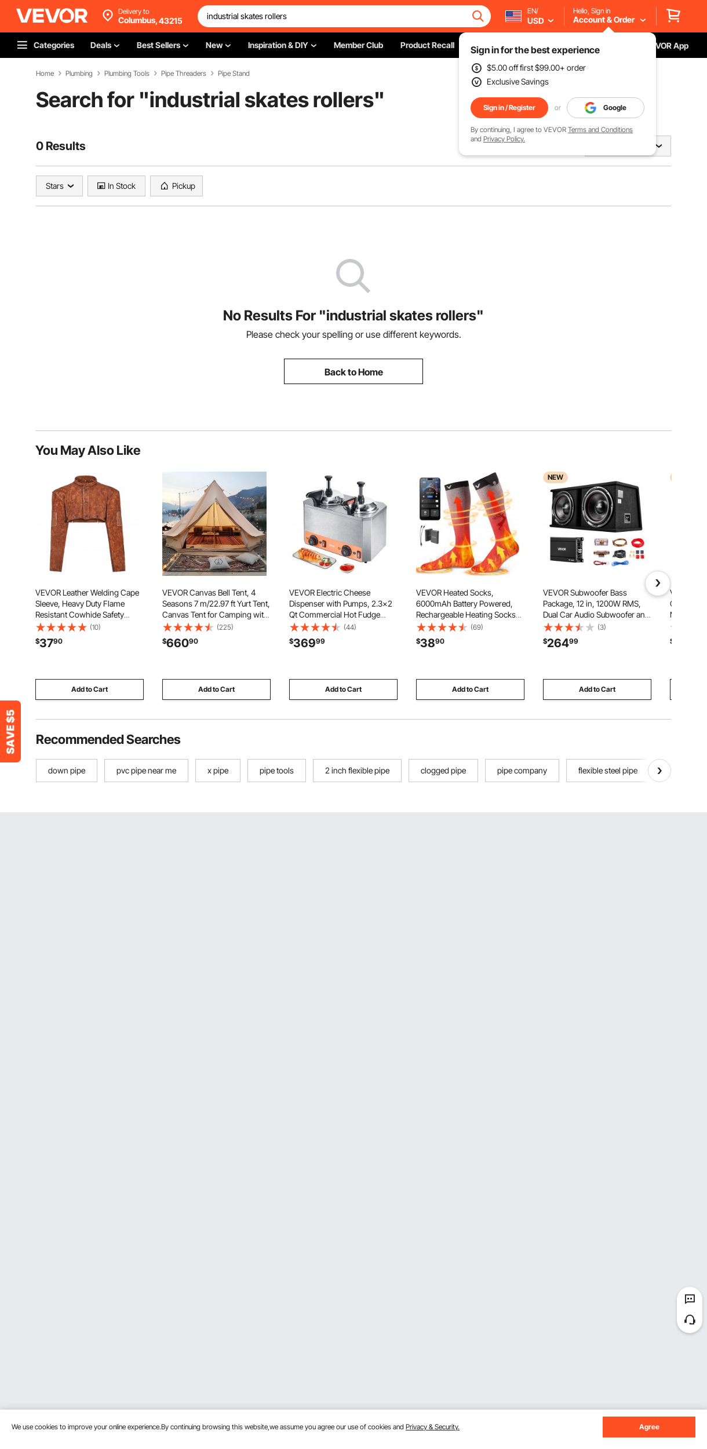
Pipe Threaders (183, 74)
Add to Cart (89, 689)
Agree (649, 1426)
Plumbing (79, 74)
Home (45, 74)
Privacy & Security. (433, 1426)
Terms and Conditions (600, 129)
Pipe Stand (234, 74)
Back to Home (354, 372)
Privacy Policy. (504, 138)
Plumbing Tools (127, 74)
